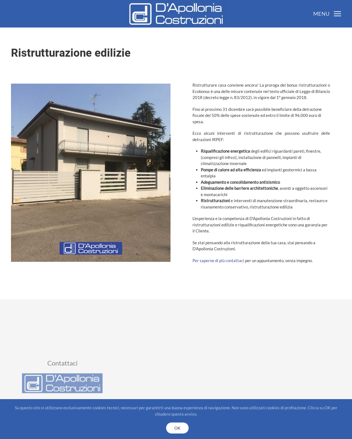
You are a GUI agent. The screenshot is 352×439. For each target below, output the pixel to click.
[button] (327, 14)
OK (177, 428)
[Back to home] (176, 14)
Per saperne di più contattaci (232, 260)
